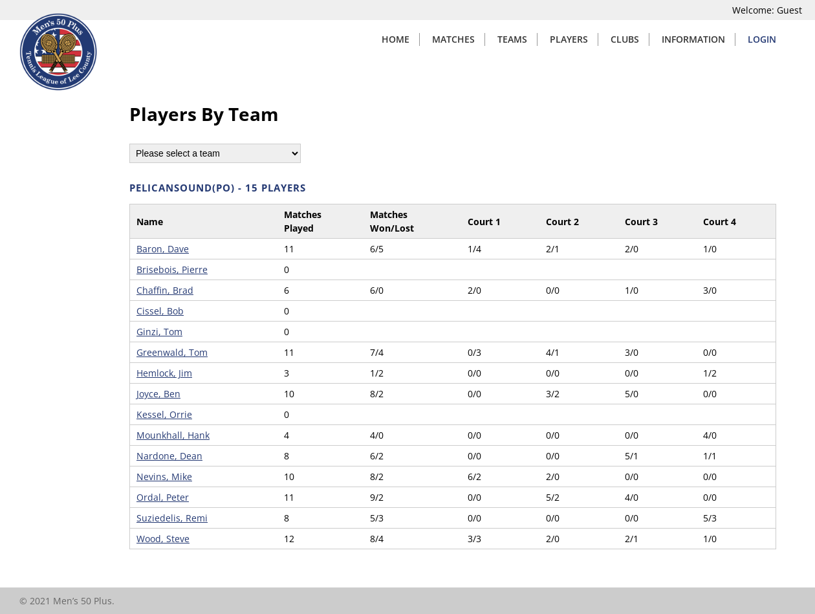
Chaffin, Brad (164, 290)
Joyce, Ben (158, 394)
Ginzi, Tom (159, 331)
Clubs (625, 39)
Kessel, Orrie (164, 414)
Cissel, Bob (160, 311)
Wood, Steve (163, 538)
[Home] (58, 87)
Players (569, 39)
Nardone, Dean (169, 456)
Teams (512, 39)
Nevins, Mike (164, 476)
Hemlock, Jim (164, 373)
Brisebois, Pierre (172, 269)
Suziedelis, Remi (172, 518)
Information (693, 39)
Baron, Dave (162, 249)
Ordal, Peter (162, 497)
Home (395, 39)
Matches (453, 39)
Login (762, 39)
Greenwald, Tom (172, 352)
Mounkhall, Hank (173, 435)
